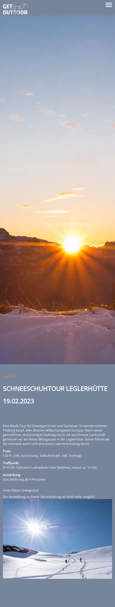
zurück (9, 376)
